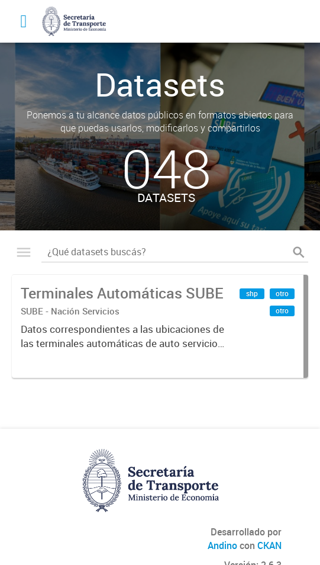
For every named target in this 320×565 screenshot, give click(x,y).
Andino (222, 545)
